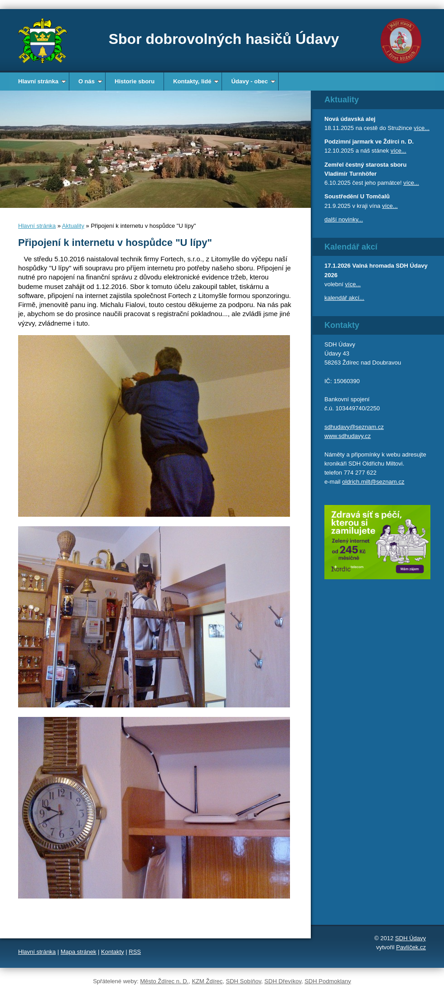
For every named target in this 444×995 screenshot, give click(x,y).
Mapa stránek (79, 951)
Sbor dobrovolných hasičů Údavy (224, 39)
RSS (135, 951)
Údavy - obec (253, 81)
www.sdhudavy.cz (347, 436)
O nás (90, 81)
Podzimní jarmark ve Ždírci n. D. (369, 141)
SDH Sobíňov (243, 981)
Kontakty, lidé (196, 81)
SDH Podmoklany (327, 981)
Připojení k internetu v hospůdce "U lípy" (115, 242)
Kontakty (112, 951)
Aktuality (73, 225)
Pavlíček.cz (411, 947)
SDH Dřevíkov (283, 981)
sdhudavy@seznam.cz (354, 426)
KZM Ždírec (207, 981)
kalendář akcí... (344, 297)
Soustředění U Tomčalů (357, 196)
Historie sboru (134, 81)
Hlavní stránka (42, 81)
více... (422, 128)
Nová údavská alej (350, 118)
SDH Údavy (410, 938)
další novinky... (343, 219)
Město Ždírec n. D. (164, 981)
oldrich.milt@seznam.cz (373, 481)
